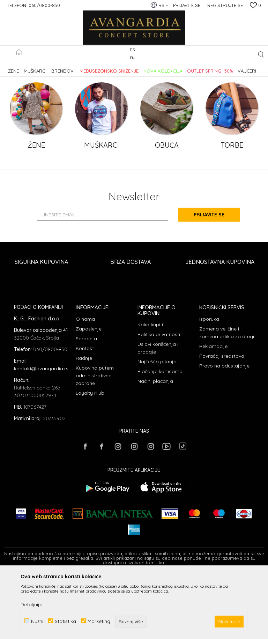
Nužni (37, 621)
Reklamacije (213, 409)
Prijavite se (210, 278)
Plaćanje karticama (160, 434)
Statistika (65, 621)
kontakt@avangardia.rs (41, 432)
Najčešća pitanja (157, 425)
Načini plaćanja (155, 444)
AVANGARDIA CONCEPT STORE (33, 67)
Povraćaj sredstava (221, 419)
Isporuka (209, 382)
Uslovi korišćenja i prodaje (157, 411)
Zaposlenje (89, 392)
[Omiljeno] (255, 6)
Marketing (99, 621)
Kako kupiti (150, 388)
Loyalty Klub (90, 456)
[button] (261, 54)
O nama (85, 382)
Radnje (84, 421)
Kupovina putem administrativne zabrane (95, 438)
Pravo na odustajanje (224, 429)
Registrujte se (225, 5)
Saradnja (86, 402)
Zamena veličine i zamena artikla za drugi (226, 396)
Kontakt (85, 411)
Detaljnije (31, 604)
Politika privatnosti (158, 397)
